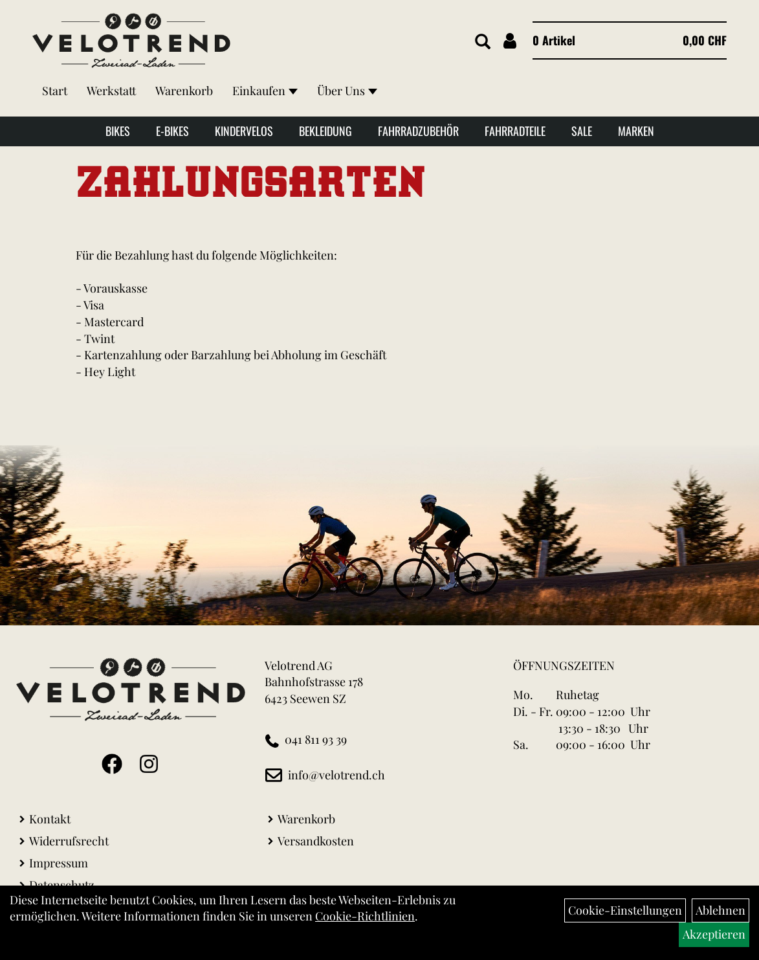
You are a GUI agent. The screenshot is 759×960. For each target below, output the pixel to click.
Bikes (117, 130)
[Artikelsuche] (482, 42)
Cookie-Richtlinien (365, 916)
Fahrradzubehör (418, 130)
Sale (581, 130)
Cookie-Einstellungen (625, 910)
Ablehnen (720, 910)
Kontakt (50, 819)
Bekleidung (325, 130)
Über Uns (347, 90)
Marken (636, 130)
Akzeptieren (714, 934)
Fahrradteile (515, 130)
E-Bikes (172, 130)
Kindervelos (244, 130)
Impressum (58, 863)
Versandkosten (316, 841)
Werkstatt (111, 90)
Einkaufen (265, 90)
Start (54, 90)
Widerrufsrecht (69, 841)
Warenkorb (184, 90)
